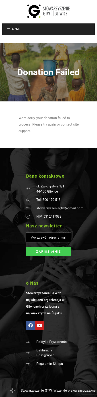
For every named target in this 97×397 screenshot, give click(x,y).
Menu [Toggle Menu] (13, 29)
